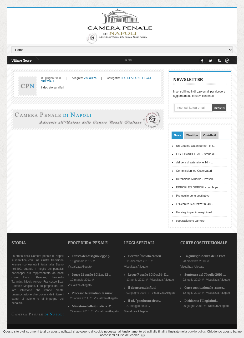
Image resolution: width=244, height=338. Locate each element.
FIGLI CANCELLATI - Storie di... (196, 154)
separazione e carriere (190, 220)
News (177, 135)
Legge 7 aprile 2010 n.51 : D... (148, 274)
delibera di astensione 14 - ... (194, 162)
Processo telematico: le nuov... (93, 293)
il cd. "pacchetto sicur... (144, 301)
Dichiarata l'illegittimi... (201, 301)
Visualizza (90, 78)
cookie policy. (197, 331)
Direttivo (192, 135)
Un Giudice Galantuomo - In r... (195, 145)
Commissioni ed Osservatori (194, 170)
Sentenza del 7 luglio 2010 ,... (205, 274)
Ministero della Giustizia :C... (92, 306)
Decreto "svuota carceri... (145, 256)
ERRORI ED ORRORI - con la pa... (198, 187)
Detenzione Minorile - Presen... (195, 179)
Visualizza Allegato (80, 266)
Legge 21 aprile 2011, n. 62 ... (91, 274)
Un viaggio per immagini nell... (195, 212)
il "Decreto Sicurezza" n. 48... (194, 204)
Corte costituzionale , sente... (204, 287)
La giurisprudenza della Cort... (205, 256)
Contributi (209, 135)
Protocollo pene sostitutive (192, 195)
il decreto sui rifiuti (142, 287)
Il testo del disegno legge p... (92, 256)
